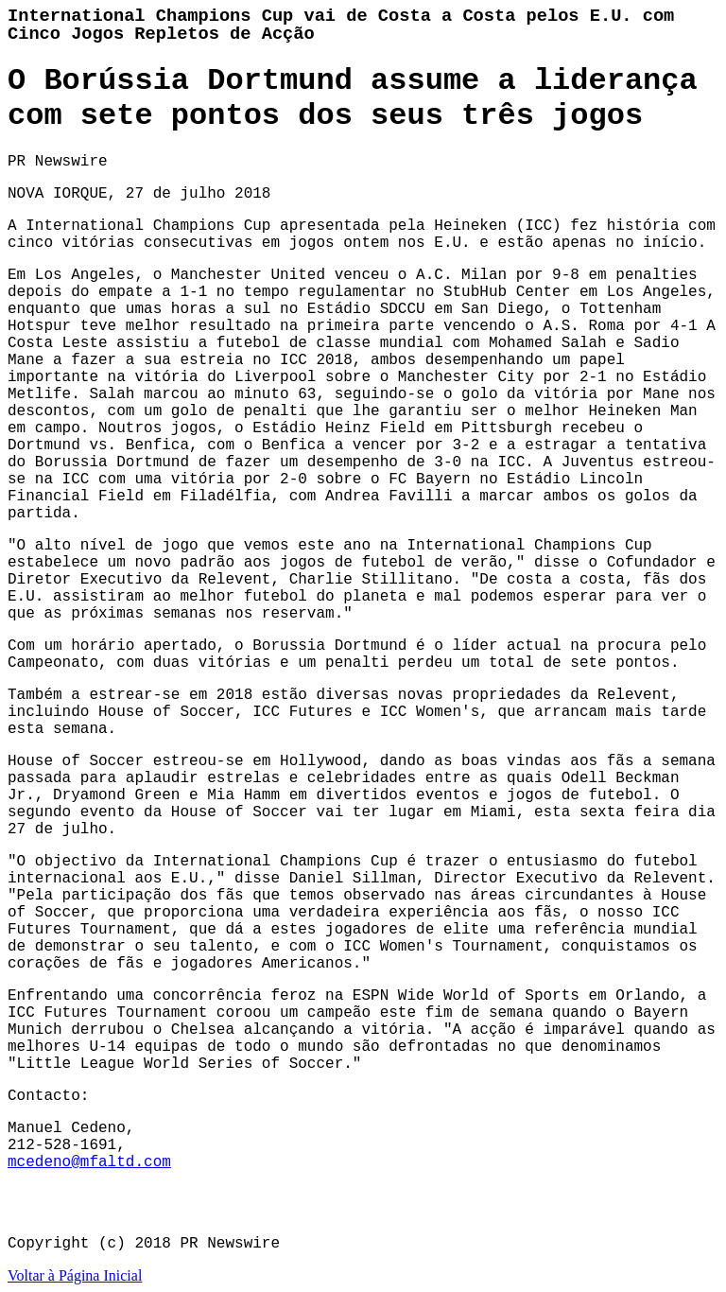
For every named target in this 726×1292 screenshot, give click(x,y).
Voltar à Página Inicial (75, 1275)
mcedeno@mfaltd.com (89, 1162)
